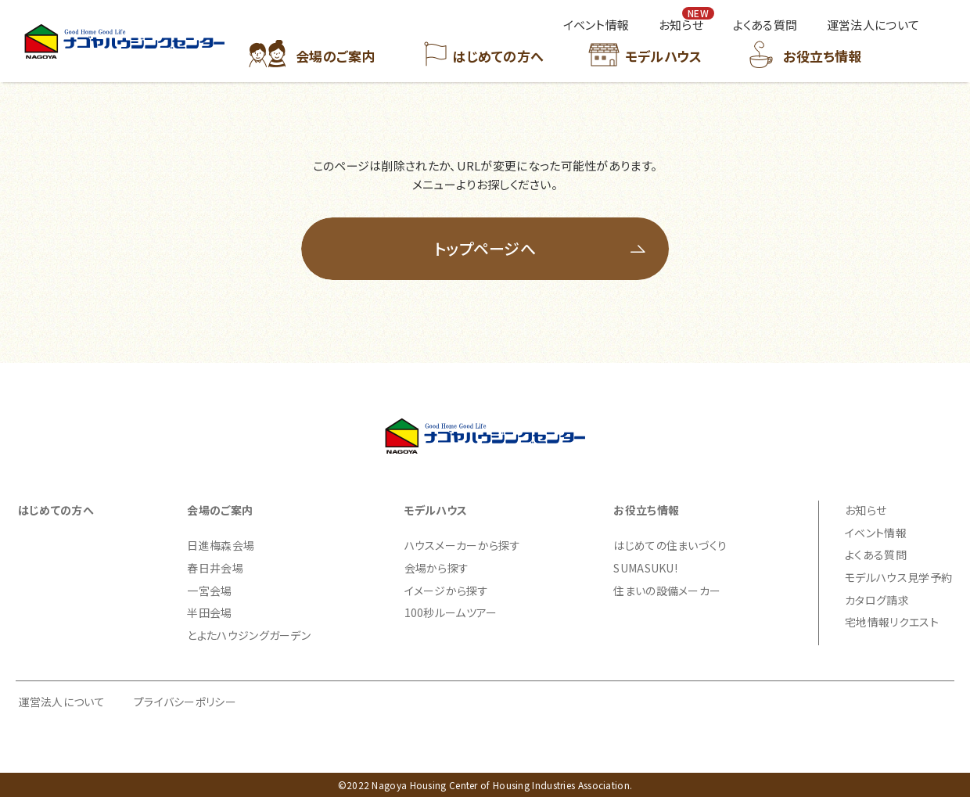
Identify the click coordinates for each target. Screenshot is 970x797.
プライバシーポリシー (185, 701)
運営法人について (62, 701)
